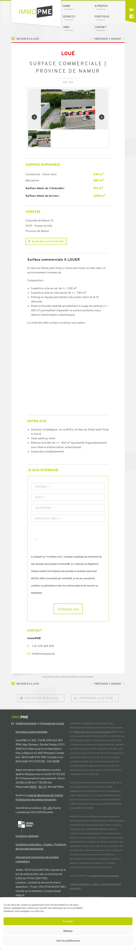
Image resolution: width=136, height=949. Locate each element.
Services (69, 16)
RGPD (33, 786)
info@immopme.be (43, 654)
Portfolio (102, 16)
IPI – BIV (47, 808)
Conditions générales (27, 836)
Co (17, 844)
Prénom (42, 487)
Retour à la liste (28, 38)
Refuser (68, 930)
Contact (101, 27)
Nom (39, 497)
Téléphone (44, 508)
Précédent (101, 38)
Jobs (66, 27)
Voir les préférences (68, 940)
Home (66, 6)
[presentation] (58, 543)
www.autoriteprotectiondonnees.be (104, 875)
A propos (101, 6)
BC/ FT (42, 786)
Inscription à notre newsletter (31, 731)
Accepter (68, 921)
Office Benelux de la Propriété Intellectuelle (92, 732)
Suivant (116, 38)
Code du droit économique (91, 897)
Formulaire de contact (52, 723)
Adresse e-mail (48, 519)
